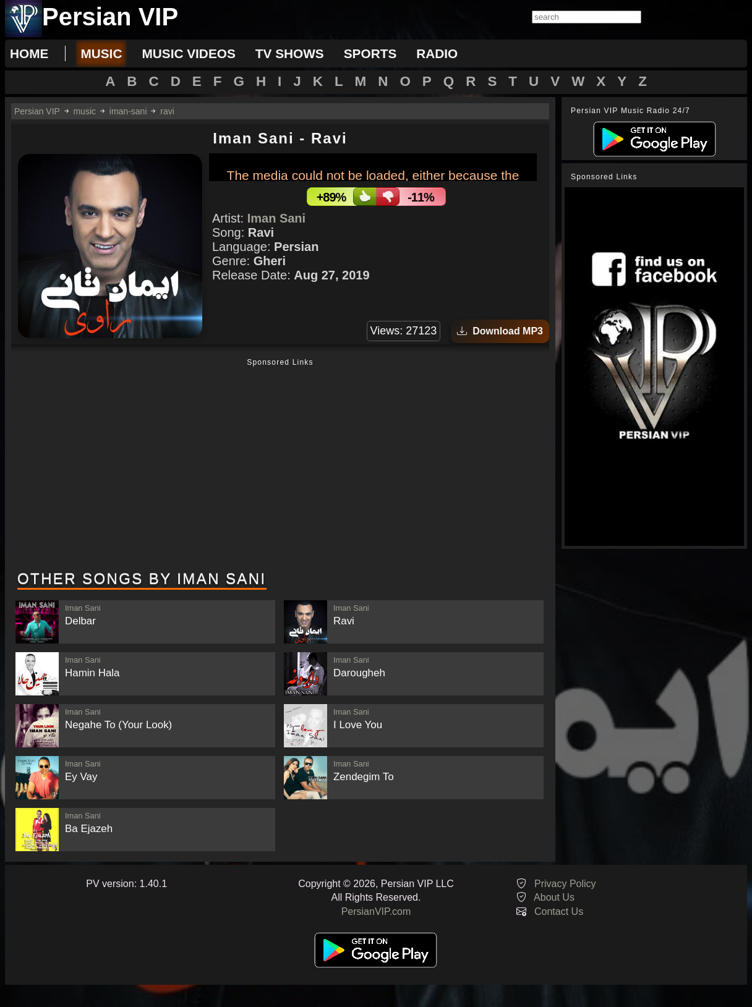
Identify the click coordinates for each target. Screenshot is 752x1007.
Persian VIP (37, 111)
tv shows (289, 53)
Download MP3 (500, 331)
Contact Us (558, 911)
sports (370, 53)
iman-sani (128, 111)
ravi (167, 111)
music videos (188, 53)
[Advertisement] (280, 465)
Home (29, 53)
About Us (554, 897)
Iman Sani (276, 218)
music (101, 53)
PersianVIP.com (376, 911)
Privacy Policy (565, 883)
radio (437, 53)
